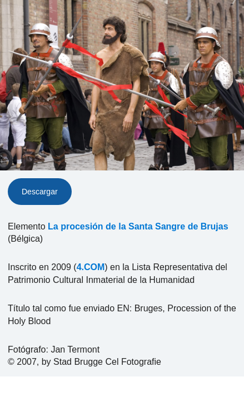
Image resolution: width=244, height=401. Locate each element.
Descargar (40, 191)
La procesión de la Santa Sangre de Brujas (138, 226)
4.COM (91, 267)
